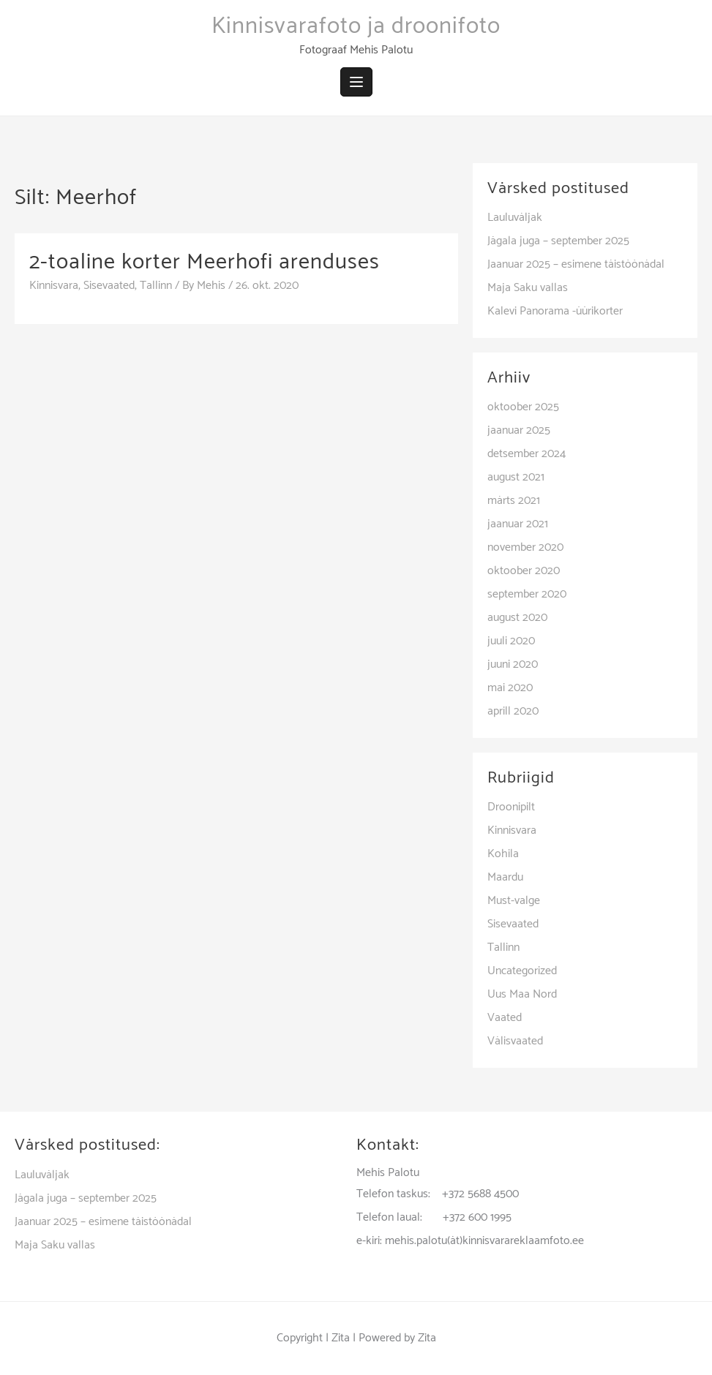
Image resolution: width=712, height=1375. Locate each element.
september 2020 (526, 594)
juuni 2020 (512, 664)
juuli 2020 (511, 641)
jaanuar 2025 (518, 430)
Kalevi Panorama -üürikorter (555, 311)
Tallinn (156, 285)
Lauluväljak (514, 217)
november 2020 (525, 547)
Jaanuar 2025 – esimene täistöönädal (575, 264)
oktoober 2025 (523, 407)
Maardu (505, 877)
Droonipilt (511, 807)
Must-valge (513, 901)
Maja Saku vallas (527, 288)
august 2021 (515, 477)
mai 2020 (510, 688)
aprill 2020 (513, 711)
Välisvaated (515, 1041)
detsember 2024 (526, 454)
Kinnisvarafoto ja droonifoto (356, 26)
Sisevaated (109, 285)
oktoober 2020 (523, 571)
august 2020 (517, 618)
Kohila (503, 854)
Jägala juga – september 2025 (558, 241)
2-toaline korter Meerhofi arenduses (204, 262)
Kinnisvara (53, 285)
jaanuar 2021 (517, 524)
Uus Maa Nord (522, 994)
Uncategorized (522, 971)
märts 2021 (513, 501)
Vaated (504, 1018)
